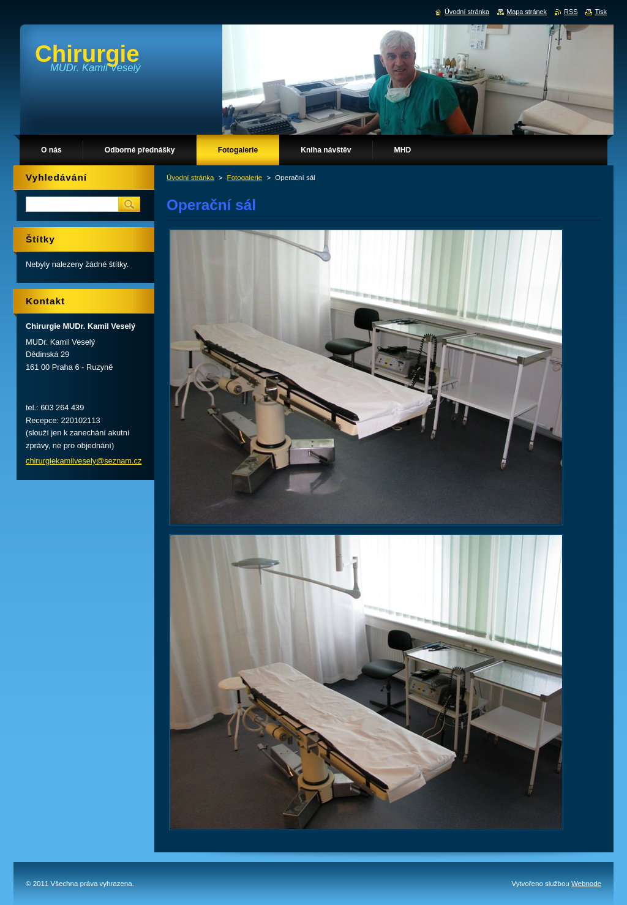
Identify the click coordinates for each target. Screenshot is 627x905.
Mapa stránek (526, 11)
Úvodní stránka (190, 177)
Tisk (601, 11)
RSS (570, 11)
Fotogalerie (245, 177)
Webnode (586, 883)
